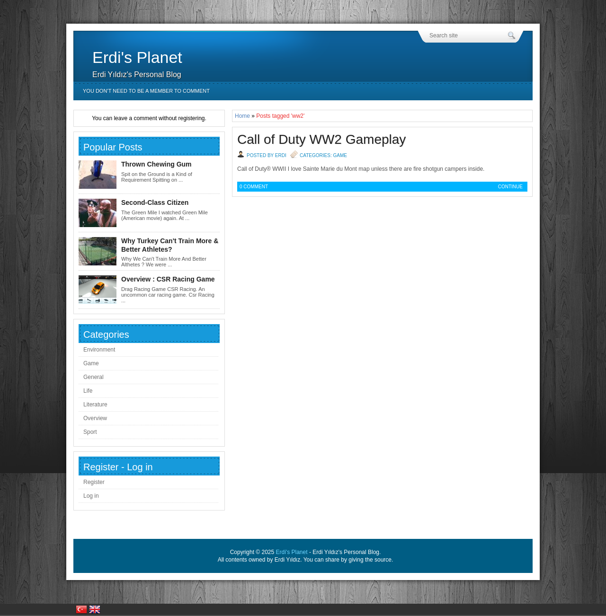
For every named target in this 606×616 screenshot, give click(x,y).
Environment (99, 349)
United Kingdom (94, 609)
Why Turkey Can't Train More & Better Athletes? (169, 245)
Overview (95, 418)
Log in (91, 496)
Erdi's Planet (137, 57)
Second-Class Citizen (154, 202)
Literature (95, 404)
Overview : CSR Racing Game (168, 279)
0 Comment (254, 186)
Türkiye (81, 609)
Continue (510, 186)
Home (242, 116)
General (93, 377)
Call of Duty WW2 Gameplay (321, 139)
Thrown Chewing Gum (156, 164)
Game (340, 155)
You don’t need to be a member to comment (146, 91)
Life (87, 390)
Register (94, 482)
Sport (90, 432)
